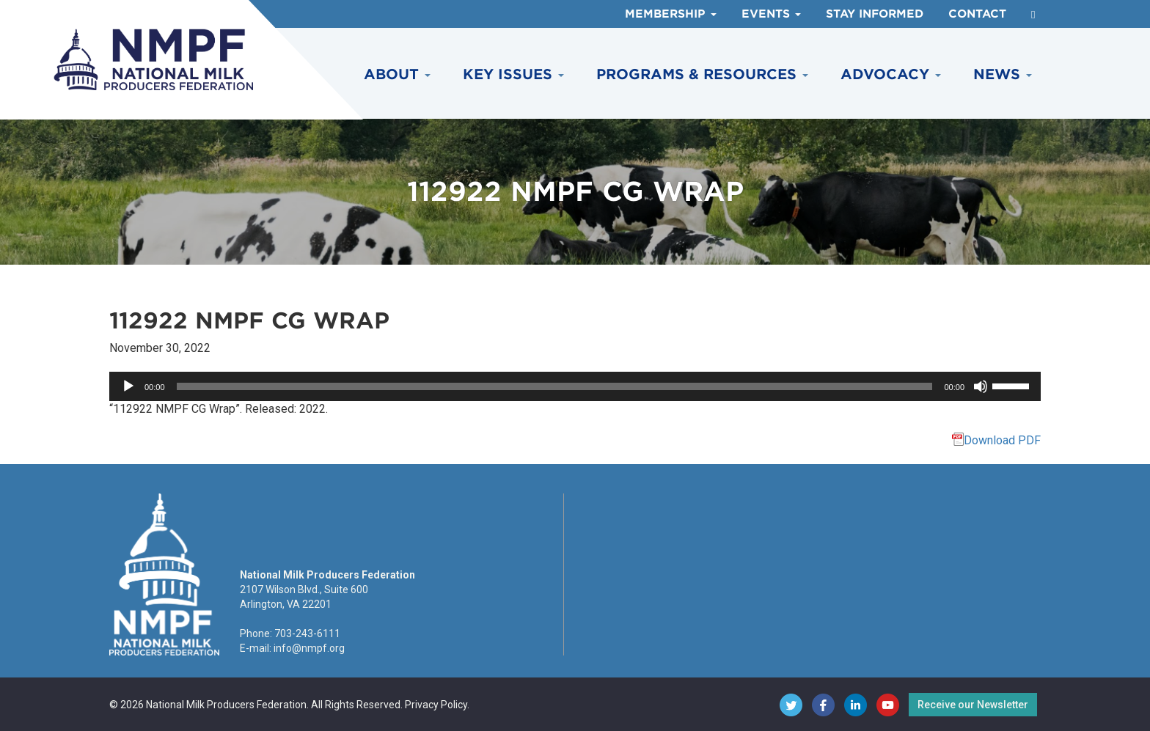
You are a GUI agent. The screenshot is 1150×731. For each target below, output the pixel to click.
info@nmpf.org (309, 648)
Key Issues (513, 74)
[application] (575, 386)
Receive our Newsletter (973, 704)
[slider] (555, 386)
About (397, 74)
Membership (671, 14)
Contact (977, 14)
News (1002, 74)
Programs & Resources (702, 74)
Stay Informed (874, 14)
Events (771, 14)
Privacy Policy (436, 704)
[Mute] (980, 386)
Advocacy (890, 74)
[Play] (128, 386)
